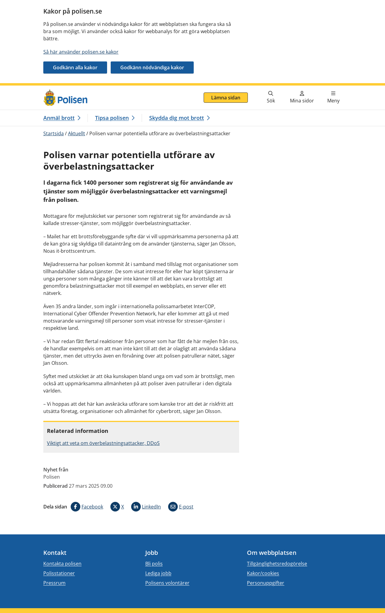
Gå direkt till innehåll (28, 89)
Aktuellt (76, 133)
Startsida (53, 133)
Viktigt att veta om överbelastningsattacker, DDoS (103, 443)
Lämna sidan (225, 97)
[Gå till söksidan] (270, 98)
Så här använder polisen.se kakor (81, 51)
